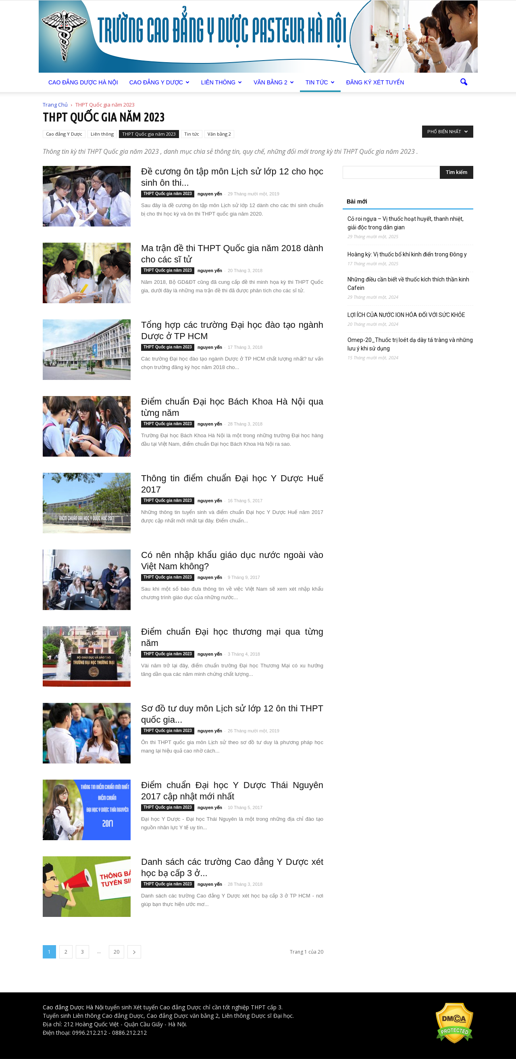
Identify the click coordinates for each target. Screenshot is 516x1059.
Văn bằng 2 (274, 82)
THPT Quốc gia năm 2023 (149, 134)
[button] (463, 82)
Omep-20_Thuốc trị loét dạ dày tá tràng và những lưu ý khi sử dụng (410, 344)
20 (116, 951)
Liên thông (221, 82)
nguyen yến (210, 193)
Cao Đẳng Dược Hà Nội (83, 82)
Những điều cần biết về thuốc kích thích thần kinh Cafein (408, 283)
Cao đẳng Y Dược (159, 82)
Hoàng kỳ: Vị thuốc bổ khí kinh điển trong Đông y (407, 254)
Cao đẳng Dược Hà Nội (73, 1007)
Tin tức (320, 82)
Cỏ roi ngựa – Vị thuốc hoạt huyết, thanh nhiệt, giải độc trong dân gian (405, 223)
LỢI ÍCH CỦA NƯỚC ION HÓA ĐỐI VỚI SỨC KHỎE (406, 315)
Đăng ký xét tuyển (375, 82)
